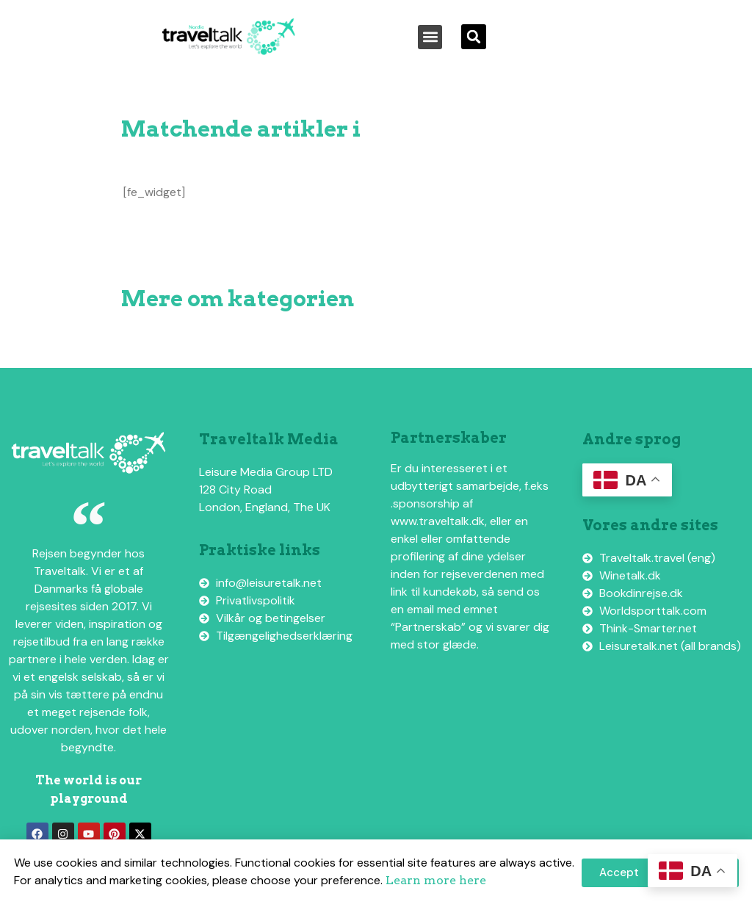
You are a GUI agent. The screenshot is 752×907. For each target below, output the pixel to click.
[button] (430, 37)
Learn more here (436, 880)
